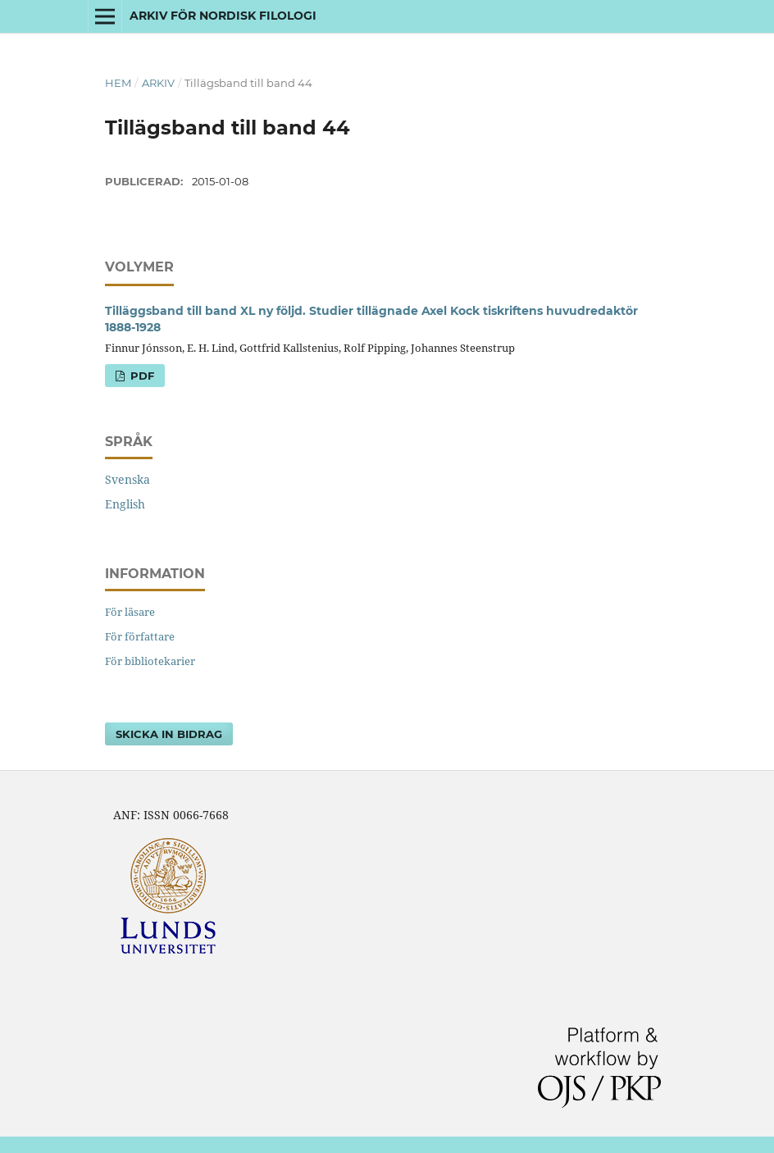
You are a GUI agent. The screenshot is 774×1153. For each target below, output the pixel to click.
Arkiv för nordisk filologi (223, 15)
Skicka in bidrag (169, 734)
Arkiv (158, 82)
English (125, 504)
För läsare (130, 611)
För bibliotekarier (150, 661)
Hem (118, 82)
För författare (140, 636)
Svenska (127, 479)
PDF (140, 375)
